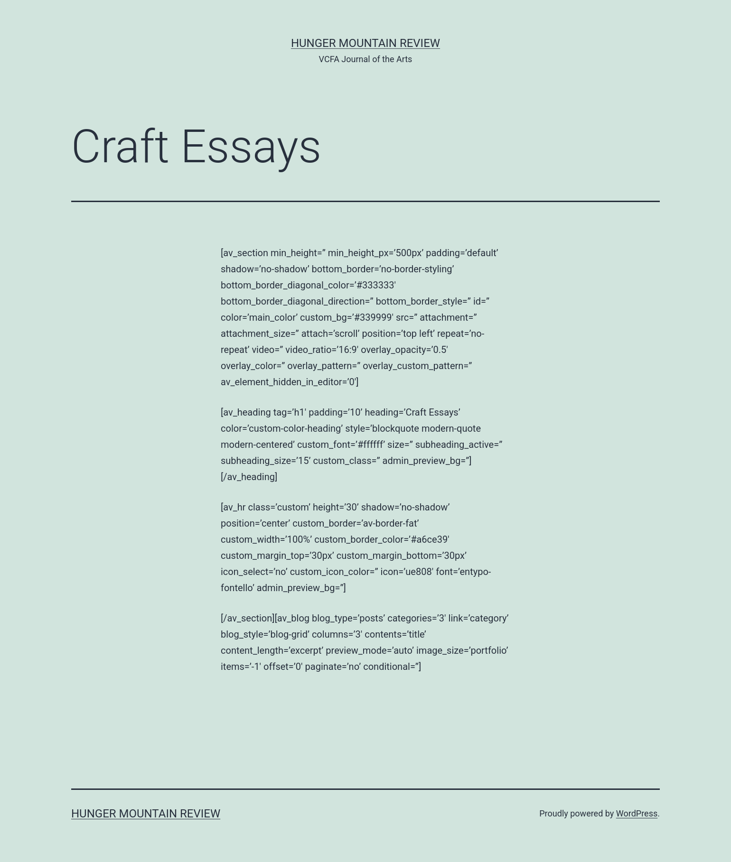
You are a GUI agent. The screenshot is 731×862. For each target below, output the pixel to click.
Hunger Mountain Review (365, 43)
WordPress (636, 813)
